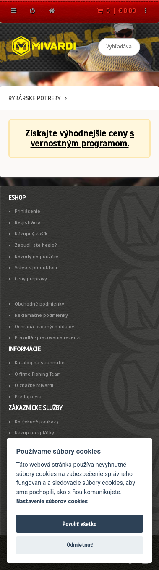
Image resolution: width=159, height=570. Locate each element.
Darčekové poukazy (37, 421)
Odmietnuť (80, 545)
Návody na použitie (36, 256)
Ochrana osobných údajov (44, 326)
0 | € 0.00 (116, 11)
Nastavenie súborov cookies (52, 501)
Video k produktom (36, 267)
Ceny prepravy (31, 279)
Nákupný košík (31, 234)
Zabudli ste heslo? (36, 245)
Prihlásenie (27, 211)
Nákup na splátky (34, 433)
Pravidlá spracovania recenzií (48, 337)
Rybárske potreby (34, 98)
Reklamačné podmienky (41, 315)
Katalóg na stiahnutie (40, 363)
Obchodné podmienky (39, 304)
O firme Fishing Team (38, 374)
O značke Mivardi (34, 385)
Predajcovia (28, 397)
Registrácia (28, 222)
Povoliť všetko (79, 524)
